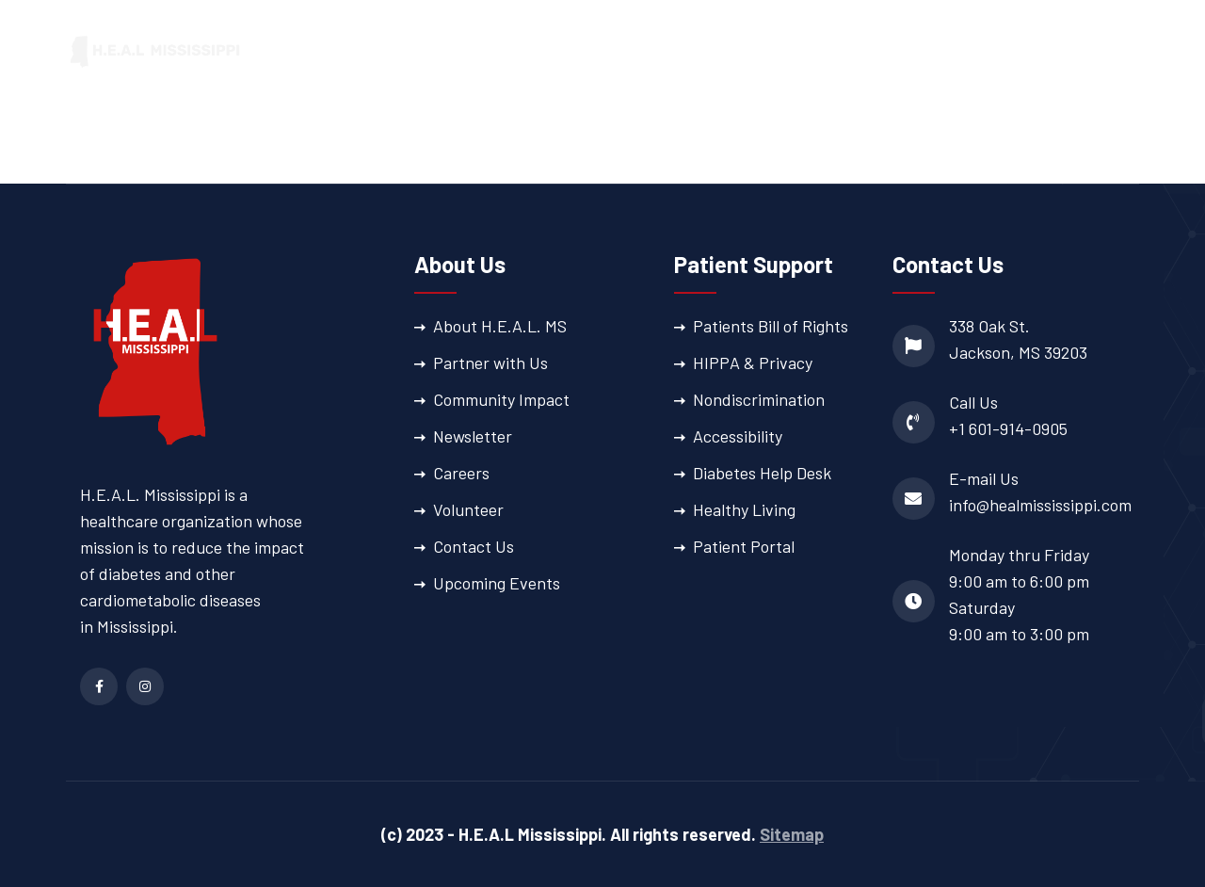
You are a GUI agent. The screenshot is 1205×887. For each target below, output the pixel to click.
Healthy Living (744, 509)
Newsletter (472, 436)
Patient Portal (1086, 51)
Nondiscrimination (759, 399)
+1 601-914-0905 (1008, 428)
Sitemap (792, 834)
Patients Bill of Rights (770, 325)
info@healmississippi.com (1040, 504)
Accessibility (737, 436)
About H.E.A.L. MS (500, 325)
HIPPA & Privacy (752, 362)
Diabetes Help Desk (762, 472)
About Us (487, 51)
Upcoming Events (496, 583)
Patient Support (755, 51)
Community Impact (501, 399)
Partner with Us (490, 362)
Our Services (608, 51)
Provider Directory (924, 51)
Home (410, 51)
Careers (461, 472)
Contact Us (473, 546)
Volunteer (468, 509)
